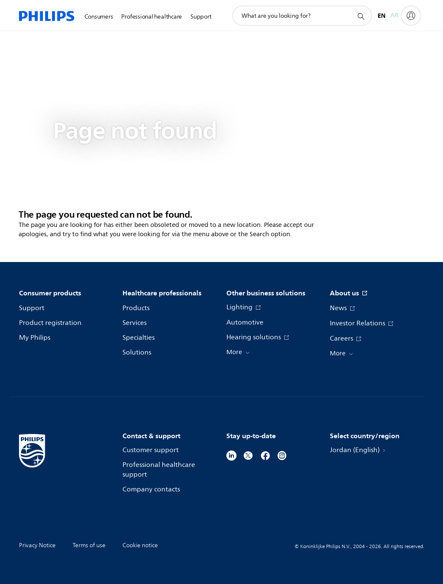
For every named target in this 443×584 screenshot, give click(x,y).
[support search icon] (361, 16)
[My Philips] (411, 15)
